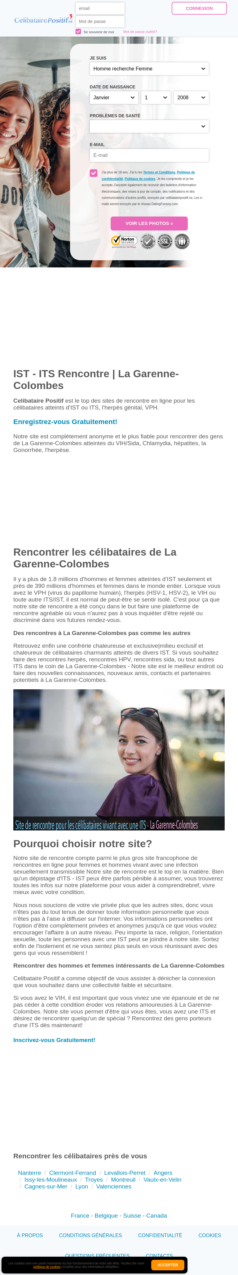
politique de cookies (46, 1266)
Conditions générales (90, 1235)
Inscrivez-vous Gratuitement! (54, 1040)
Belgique (106, 1215)
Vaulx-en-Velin (162, 1179)
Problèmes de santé (115, 115)
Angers (162, 1173)
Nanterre (29, 1173)
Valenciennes (113, 1186)
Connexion (199, 8)
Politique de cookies (140, 179)
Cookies (209, 1235)
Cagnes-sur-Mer (46, 1186)
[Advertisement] (119, 502)
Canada (156, 1215)
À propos (30, 1235)
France (80, 1215)
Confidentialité (160, 1235)
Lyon (81, 1186)
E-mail (97, 144)
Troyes (94, 1179)
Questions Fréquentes (97, 1256)
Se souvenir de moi (95, 31)
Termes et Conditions (159, 172)
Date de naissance (112, 86)
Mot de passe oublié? (140, 32)
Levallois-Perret (124, 1173)
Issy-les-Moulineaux (50, 1179)
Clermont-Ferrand (72, 1173)
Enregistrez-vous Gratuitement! (65, 422)
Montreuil (123, 1179)
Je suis (98, 58)
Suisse (132, 1215)
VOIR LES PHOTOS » (149, 223)
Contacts (159, 1256)
